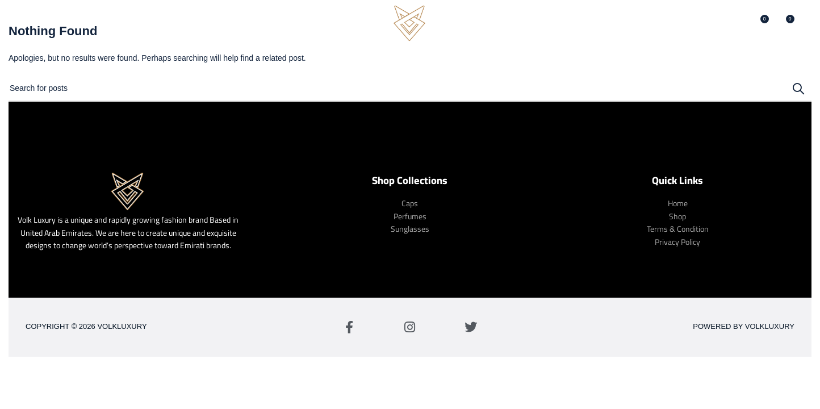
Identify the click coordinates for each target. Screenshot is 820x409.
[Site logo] (410, 25)
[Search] (735, 25)
